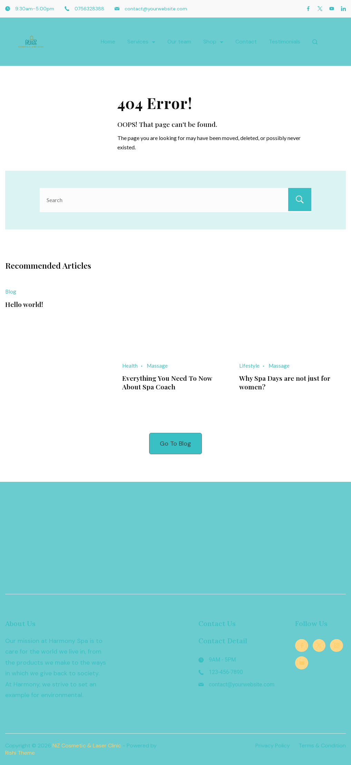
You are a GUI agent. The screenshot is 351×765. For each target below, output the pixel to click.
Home (108, 41)
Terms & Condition (322, 745)
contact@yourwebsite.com (156, 9)
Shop (213, 41)
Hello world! (24, 304)
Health (130, 365)
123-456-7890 (226, 672)
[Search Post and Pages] (315, 41)
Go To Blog (175, 443)
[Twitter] (320, 8)
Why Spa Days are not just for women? (286, 382)
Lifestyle (249, 365)
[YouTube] (331, 8)
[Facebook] (308, 8)
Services (141, 41)
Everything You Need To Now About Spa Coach (167, 382)
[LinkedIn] (343, 8)
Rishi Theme (20, 752)
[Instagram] (336, 645)
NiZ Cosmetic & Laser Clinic (87, 745)
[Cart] (334, 42)
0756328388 (89, 9)
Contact (246, 41)
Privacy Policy (272, 745)
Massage (157, 365)
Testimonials (284, 41)
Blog (10, 291)
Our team (179, 41)
